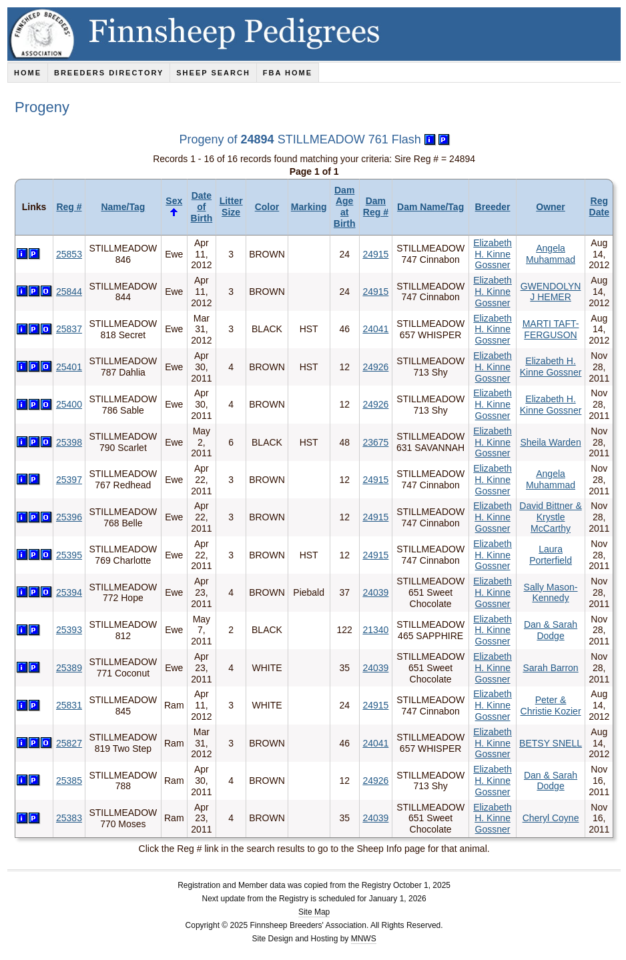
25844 (69, 291)
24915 (375, 254)
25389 (69, 667)
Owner (550, 206)
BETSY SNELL (550, 743)
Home (27, 73)
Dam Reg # (375, 206)
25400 (69, 404)
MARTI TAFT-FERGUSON (551, 329)
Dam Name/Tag (430, 206)
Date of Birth (202, 206)
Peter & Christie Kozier (551, 705)
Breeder (493, 206)
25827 (69, 743)
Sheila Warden (550, 442)
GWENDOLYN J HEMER (551, 292)
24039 (375, 592)
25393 (69, 629)
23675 (375, 442)
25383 (69, 818)
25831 (69, 705)
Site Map (314, 912)
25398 (69, 442)
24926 (375, 367)
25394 (69, 592)
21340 (375, 629)
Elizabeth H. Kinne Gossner (492, 254)
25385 (69, 780)
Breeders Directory (109, 73)
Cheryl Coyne (551, 818)
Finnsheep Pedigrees (316, 34)
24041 (375, 329)
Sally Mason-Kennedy (551, 593)
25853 (69, 254)
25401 (69, 367)
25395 (69, 555)
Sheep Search (213, 73)
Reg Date (599, 206)
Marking (309, 206)
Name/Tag (123, 206)
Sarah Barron (550, 667)
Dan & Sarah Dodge (550, 630)
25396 (69, 517)
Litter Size (231, 206)
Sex (174, 200)
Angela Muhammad (550, 254)
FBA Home (287, 73)
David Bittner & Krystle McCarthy (550, 517)
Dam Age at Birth (345, 207)
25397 (69, 479)
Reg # (68, 206)
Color (267, 206)
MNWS (363, 938)
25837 (69, 329)
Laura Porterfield (550, 555)
